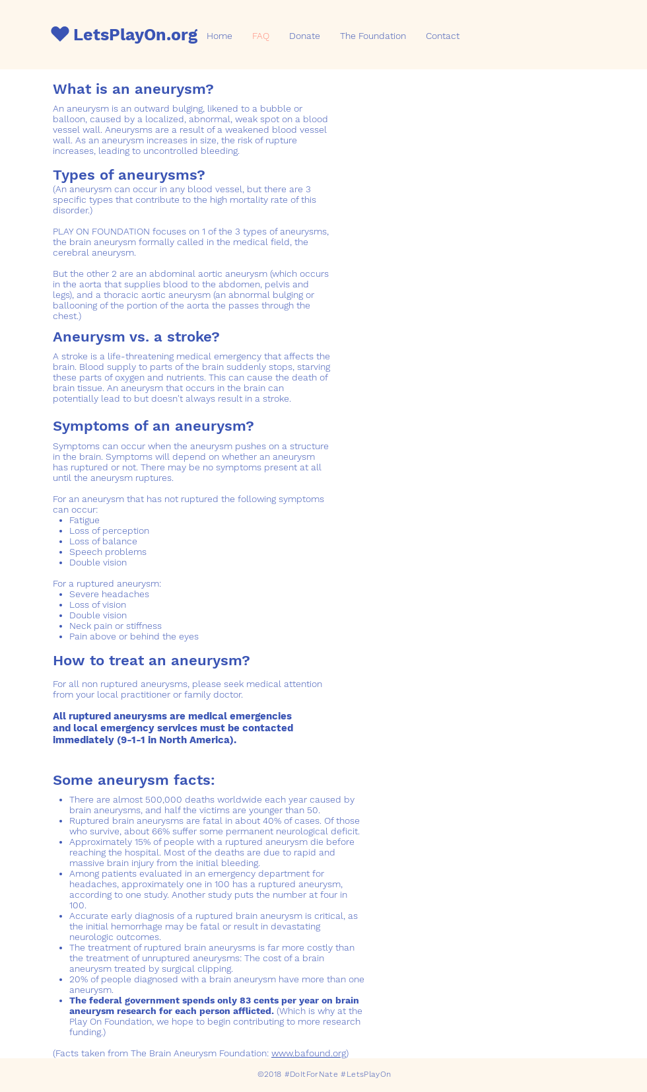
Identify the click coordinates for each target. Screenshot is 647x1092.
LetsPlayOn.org (135, 34)
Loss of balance (103, 541)
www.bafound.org (308, 1053)
